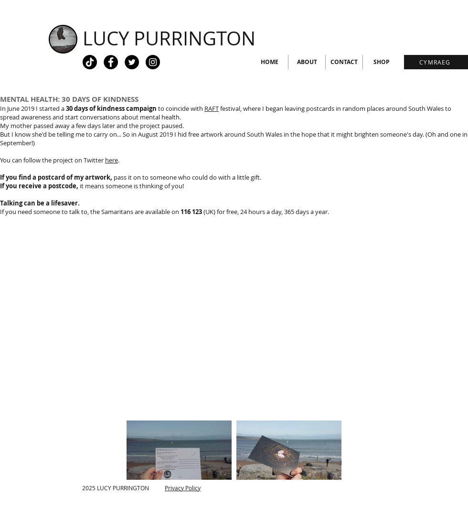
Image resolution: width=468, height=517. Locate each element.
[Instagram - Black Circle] (153, 62)
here (111, 160)
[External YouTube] (234, 320)
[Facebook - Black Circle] (111, 62)
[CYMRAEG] (436, 62)
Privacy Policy (183, 488)
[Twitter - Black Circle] (132, 62)
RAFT (211, 108)
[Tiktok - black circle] (90, 62)
